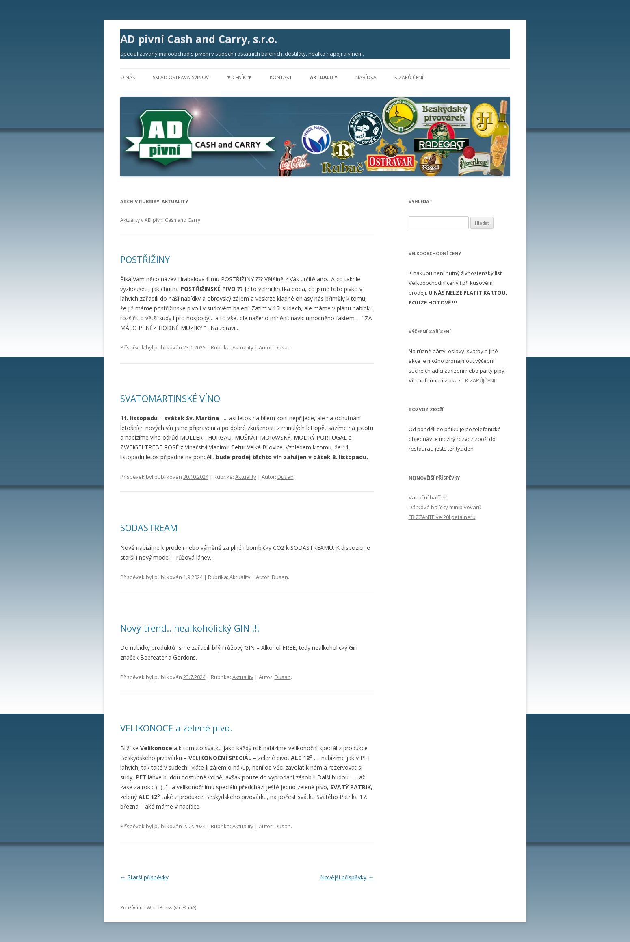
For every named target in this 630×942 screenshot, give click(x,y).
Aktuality (324, 77)
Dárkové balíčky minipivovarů (445, 507)
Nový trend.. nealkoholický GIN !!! (189, 628)
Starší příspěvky (144, 877)
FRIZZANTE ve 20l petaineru (442, 517)
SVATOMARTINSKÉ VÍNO (170, 398)
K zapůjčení (408, 77)
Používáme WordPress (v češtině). (158, 907)
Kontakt (281, 77)
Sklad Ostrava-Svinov (181, 77)
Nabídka (366, 77)
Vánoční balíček (428, 497)
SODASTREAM (149, 527)
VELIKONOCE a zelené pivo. (176, 728)
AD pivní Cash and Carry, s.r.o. (198, 39)
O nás (127, 77)
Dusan (283, 347)
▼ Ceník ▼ (239, 77)
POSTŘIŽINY (145, 259)
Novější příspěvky (347, 877)
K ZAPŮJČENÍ (480, 380)
